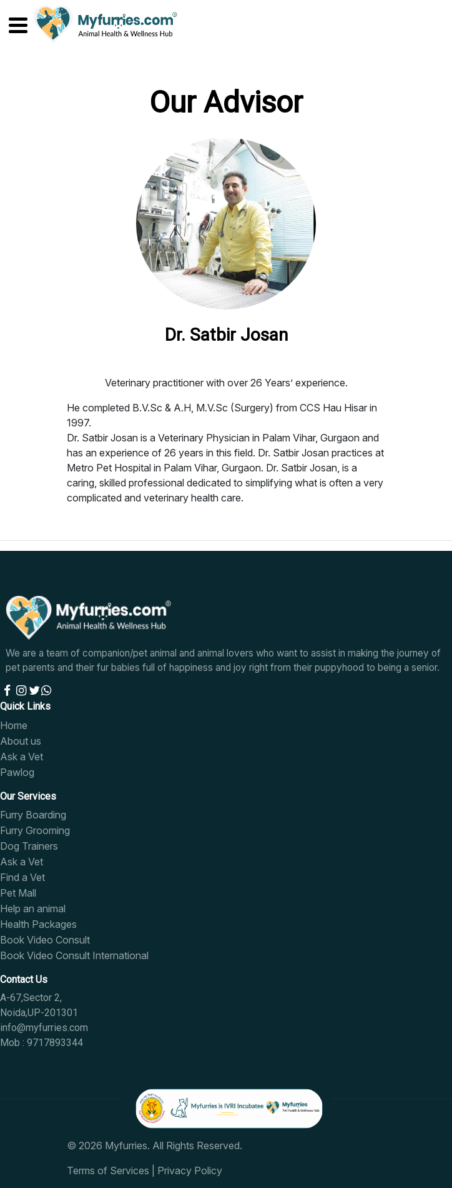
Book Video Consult (45, 940)
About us (20, 741)
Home (13, 725)
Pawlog (17, 772)
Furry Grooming (35, 830)
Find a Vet (22, 877)
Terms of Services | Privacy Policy (144, 1170)
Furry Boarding (33, 814)
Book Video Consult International (74, 955)
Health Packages (38, 924)
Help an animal (33, 908)
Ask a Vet (21, 756)
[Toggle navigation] (10, 23)
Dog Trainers (29, 846)
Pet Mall (18, 893)
